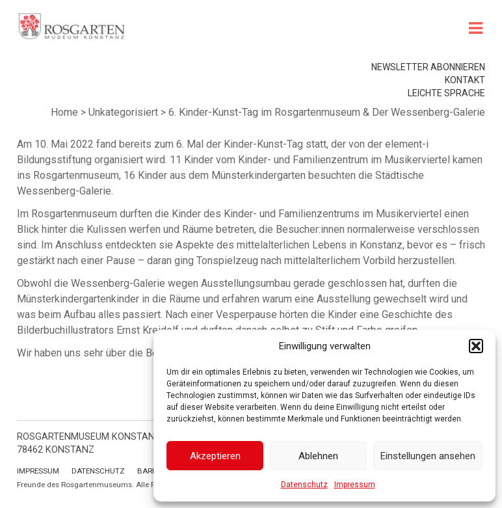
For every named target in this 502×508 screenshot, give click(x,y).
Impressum (354, 484)
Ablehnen (318, 456)
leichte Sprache (446, 93)
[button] (475, 346)
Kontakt (465, 80)
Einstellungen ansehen (427, 456)
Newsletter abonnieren (428, 67)
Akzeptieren (215, 456)
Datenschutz (304, 484)
